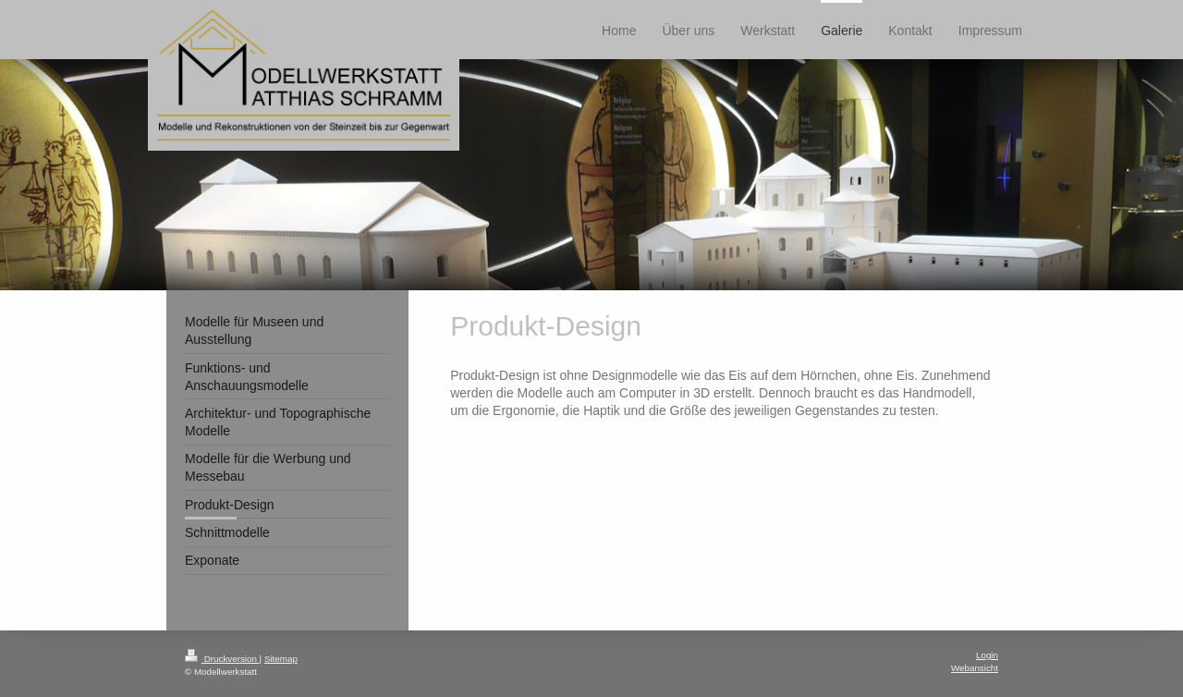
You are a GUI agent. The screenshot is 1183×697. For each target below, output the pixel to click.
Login (987, 655)
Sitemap (281, 659)
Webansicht (974, 668)
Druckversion (222, 659)
